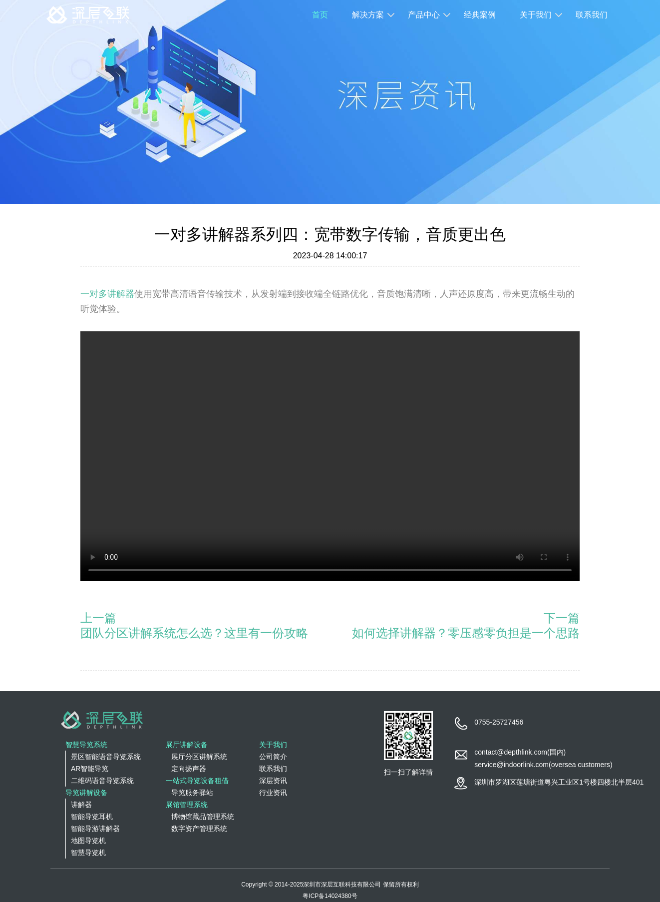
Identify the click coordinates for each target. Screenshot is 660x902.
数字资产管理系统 (199, 829)
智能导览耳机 (92, 817)
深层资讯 (273, 781)
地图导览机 (88, 841)
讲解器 (81, 805)
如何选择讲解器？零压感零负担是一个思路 (466, 633)
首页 (320, 14)
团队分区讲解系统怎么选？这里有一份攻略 (194, 633)
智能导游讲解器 (95, 829)
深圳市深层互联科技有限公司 (342, 884)
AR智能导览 (89, 769)
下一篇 (562, 618)
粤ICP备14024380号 (330, 896)
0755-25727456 (498, 722)
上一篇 (98, 618)
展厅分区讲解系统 (199, 757)
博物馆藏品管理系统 (202, 817)
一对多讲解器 (107, 294)
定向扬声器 (188, 769)
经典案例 (480, 14)
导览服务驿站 (192, 793)
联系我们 (592, 14)
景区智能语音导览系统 (106, 757)
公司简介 (273, 757)
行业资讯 (273, 793)
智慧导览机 (88, 853)
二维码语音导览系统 (102, 781)
